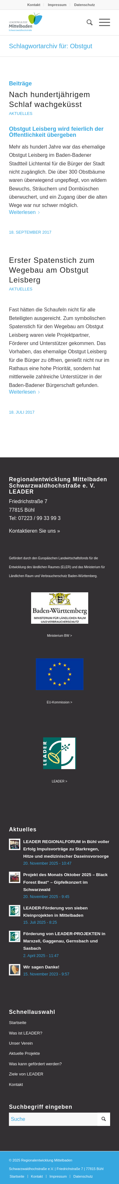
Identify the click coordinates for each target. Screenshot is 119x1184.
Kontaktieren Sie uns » (34, 531)
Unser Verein (21, 1043)
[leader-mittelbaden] (49, 22)
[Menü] (101, 22)
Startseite (17, 1022)
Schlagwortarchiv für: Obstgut (50, 46)
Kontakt (33, 5)
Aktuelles (20, 113)
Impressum (57, 5)
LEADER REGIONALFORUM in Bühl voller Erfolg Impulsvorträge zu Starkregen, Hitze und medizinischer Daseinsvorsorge (66, 849)
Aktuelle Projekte (24, 1053)
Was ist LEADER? (25, 1033)
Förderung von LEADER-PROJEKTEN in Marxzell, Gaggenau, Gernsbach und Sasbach (64, 941)
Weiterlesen (25, 212)
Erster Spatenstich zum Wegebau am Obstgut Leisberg (52, 270)
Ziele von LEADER (26, 1074)
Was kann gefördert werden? (35, 1063)
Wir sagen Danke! (41, 967)
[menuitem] (34, 4)
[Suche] (86, 22)
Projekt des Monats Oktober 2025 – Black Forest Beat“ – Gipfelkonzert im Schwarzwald (65, 882)
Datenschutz (84, 5)
